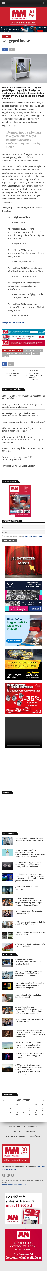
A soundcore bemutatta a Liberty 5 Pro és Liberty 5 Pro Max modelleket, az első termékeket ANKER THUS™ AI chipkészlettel (30, 1034)
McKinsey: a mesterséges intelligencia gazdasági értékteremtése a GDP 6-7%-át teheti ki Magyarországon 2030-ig (30, 853)
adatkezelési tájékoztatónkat (33, 536)
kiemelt (10, 353)
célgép (31, 351)
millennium (19, 353)
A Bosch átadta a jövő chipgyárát (12, 375)
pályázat (35, 353)
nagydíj (27, 353)
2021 (25, 351)
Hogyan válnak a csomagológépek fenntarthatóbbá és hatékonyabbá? (29, 839)
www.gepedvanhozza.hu (13, 322)
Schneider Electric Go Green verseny (18, 466)
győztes (39, 351)
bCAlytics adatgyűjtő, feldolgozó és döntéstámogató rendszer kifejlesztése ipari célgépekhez (22, 439)
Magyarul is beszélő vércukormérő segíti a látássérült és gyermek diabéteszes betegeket (29, 985)
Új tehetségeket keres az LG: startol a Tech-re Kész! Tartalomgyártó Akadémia (29, 1056)
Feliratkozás (9, 540)
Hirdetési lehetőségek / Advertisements (24, 1127)
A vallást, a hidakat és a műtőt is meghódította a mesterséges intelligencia (23, 405)
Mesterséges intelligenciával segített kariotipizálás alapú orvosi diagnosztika (20, 414)
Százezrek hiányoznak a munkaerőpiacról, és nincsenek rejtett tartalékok (28, 962)
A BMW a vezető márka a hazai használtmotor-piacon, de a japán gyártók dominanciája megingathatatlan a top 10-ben (28, 1068)
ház (4, 353)
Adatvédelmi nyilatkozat (15, 1136)
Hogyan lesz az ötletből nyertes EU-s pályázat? (23, 422)
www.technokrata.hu (8, 1184)
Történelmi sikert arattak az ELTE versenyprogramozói (17, 458)
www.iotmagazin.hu (20, 1184)
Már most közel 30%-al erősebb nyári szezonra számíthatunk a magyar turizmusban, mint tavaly (28, 1045)
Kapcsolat (16, 1131)
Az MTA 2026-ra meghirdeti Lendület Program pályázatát (22, 449)
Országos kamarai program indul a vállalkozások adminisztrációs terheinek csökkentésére (29, 974)
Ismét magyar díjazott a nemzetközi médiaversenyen (29, 912)
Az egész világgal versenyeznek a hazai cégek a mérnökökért (23, 397)
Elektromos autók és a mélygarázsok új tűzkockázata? (30, 934)
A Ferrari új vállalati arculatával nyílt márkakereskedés (30, 945)
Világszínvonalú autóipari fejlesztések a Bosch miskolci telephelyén (34, 376)
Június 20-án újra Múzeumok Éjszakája (26, 888)
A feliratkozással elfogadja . (23, 536)
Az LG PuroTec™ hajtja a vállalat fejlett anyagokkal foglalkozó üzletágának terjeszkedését (28, 865)
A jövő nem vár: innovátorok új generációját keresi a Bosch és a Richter (21, 429)
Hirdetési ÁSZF (35, 1136)
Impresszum (30, 1131)
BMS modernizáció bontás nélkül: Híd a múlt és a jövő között (30, 923)
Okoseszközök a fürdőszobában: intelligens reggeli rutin (28, 996)
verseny (5, 356)
